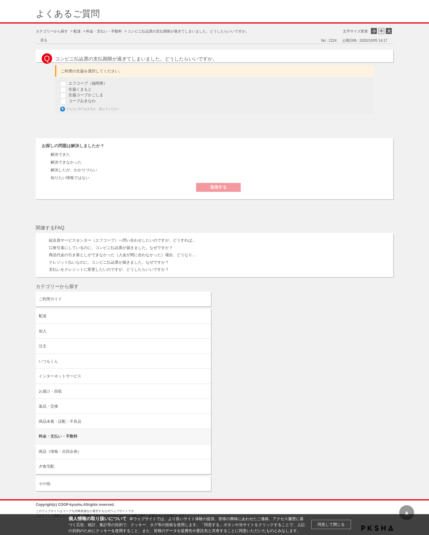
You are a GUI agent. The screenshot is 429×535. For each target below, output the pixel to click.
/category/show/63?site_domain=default (206, 299)
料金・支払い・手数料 (104, 31)
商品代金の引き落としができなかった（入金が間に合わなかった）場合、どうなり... (122, 255)
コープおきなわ (82, 101)
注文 (42, 346)
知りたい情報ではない (70, 177)
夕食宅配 (46, 466)
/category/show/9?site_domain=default (206, 316)
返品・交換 (48, 406)
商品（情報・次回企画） (60, 451)
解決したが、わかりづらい (74, 170)
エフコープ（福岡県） (88, 83)
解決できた (60, 154)
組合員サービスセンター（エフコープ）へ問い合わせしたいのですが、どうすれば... (122, 240)
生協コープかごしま (86, 95)
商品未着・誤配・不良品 (60, 421)
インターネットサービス (60, 376)
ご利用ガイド (50, 299)
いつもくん (48, 361)
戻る (43, 40)
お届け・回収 (50, 391)
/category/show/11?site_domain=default (206, 483)
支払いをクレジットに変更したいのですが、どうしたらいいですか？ (109, 269)
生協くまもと (80, 89)
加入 (42, 331)
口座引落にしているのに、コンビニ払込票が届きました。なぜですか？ (111, 247)
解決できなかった (66, 162)
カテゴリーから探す (52, 31)
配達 (77, 31)
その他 (44, 483)
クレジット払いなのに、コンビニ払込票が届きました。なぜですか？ (109, 262)
